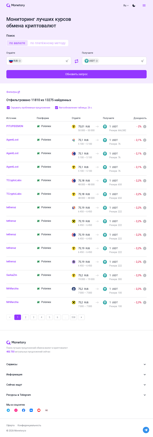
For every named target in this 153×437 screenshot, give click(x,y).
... (65, 317)
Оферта (10, 425)
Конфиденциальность (29, 425)
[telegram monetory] (8, 410)
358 (73, 317)
